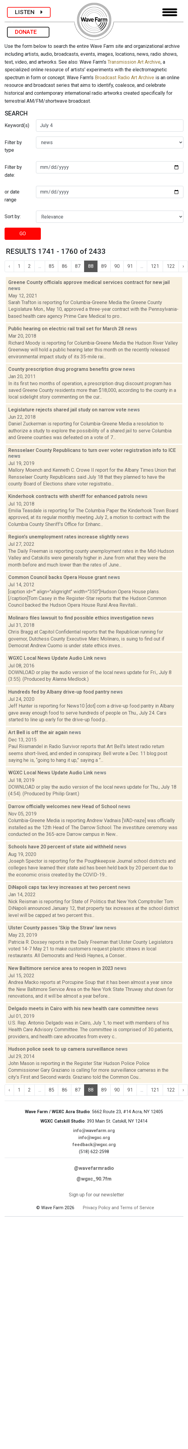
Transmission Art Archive (134, 62)
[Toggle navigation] (169, 12)
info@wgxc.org (94, 1137)
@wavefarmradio (94, 1168)
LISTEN (29, 12)
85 (51, 266)
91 (130, 266)
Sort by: (13, 216)
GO (23, 233)
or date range (12, 196)
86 (64, 266)
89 (104, 266)
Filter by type (13, 146)
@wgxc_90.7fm (94, 1179)
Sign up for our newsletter (96, 1195)
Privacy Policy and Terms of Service (118, 1207)
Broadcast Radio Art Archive (124, 77)
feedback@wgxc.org (94, 1144)
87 (77, 266)
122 (171, 266)
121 (155, 266)
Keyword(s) (17, 125)
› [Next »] (183, 266)
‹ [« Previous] (9, 266)
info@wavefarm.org (94, 1130)
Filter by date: (13, 171)
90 (117, 266)
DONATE (28, 31)
